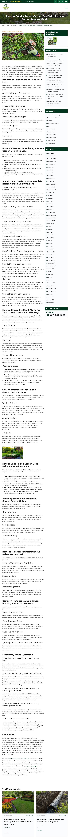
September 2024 (52, 190)
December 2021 (52, 257)
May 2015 (50, 294)
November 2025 (52, 161)
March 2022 (51, 249)
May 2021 (50, 277)
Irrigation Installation (53, 117)
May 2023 (50, 232)
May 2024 (50, 201)
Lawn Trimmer (51, 129)
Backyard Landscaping (54, 115)
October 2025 (51, 164)
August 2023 (51, 226)
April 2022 (50, 246)
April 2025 (50, 173)
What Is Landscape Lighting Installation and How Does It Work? (55, 96)
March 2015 (50, 297)
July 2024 (50, 195)
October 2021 (51, 263)
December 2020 (52, 288)
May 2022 (50, 243)
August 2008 (51, 299)
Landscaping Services (53, 123)
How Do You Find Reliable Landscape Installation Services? (54, 103)
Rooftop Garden (52, 137)
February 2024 (51, 209)
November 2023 (52, 218)
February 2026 (51, 156)
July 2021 (50, 271)
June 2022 (50, 240)
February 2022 (51, 251)
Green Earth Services (33, 767)
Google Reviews (28, 1)
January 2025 (51, 181)
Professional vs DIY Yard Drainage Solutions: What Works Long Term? (54, 70)
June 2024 (50, 198)
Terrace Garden (51, 140)
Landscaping (51, 120)
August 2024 (51, 192)
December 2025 (52, 158)
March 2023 (51, 237)
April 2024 (50, 204)
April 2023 (50, 235)
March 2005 (51, 302)
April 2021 (50, 280)
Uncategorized (51, 143)
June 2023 (50, 229)
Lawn (49, 126)
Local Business (51, 132)
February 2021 (51, 283)
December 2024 (52, 184)
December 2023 (52, 215)
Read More (6, 833)
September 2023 (52, 223)
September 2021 (52, 266)
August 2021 (51, 268)
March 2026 (51, 153)
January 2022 (51, 254)
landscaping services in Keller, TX (19, 759)
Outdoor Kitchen (52, 134)
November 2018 (52, 291)
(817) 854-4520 (16, 1)
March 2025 (51, 175)
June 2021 (50, 274)
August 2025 (51, 167)
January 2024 (51, 212)
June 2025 (50, 170)
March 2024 (51, 206)
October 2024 (51, 187)
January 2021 (51, 285)
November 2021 (52, 260)
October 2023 (51, 220)
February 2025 (51, 178)
